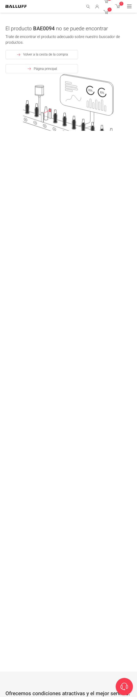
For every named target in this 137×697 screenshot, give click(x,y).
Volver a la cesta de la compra (42, 54)
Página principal (42, 68)
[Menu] (129, 6)
